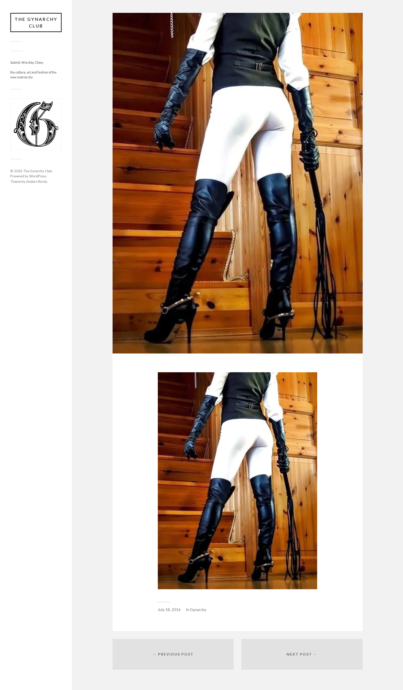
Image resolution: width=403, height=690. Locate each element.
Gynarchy (198, 609)
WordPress (37, 176)
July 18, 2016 (169, 609)
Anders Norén (36, 181)
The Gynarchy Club (36, 22)
